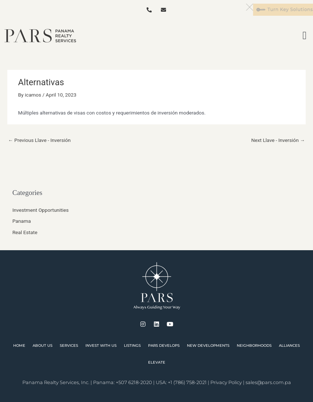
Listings (132, 345)
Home (19, 345)
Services (69, 345)
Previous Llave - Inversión (39, 140)
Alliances (289, 345)
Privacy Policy (226, 382)
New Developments (208, 345)
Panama (21, 221)
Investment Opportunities (40, 210)
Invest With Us (101, 345)
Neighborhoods (254, 345)
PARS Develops (164, 345)
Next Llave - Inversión (278, 140)
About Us (42, 345)
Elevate (156, 362)
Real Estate (24, 232)
